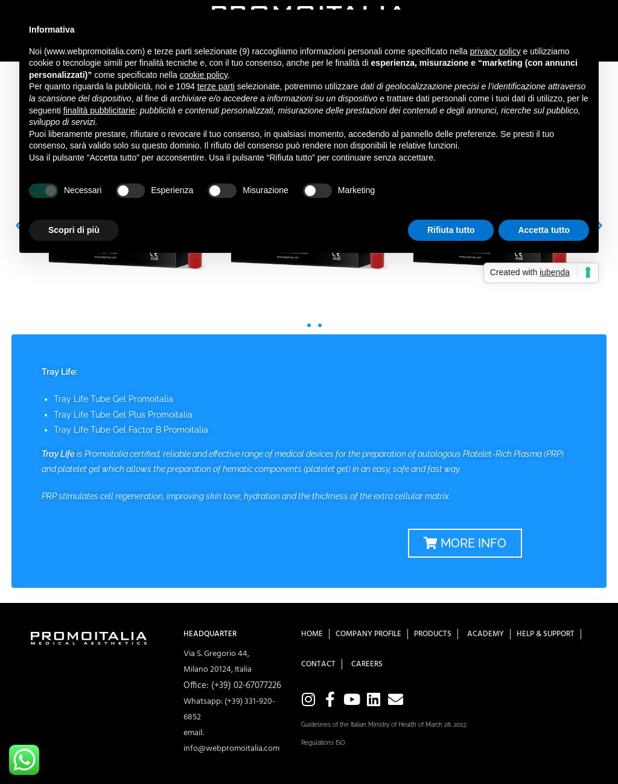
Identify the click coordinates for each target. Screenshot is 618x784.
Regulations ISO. (323, 742)
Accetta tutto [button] (544, 230)
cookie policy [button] (204, 75)
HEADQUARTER (210, 634)
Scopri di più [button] (74, 230)
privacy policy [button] (495, 51)
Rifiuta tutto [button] (451, 230)
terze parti (216, 86)
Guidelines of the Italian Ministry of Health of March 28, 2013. (384, 724)
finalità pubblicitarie (99, 110)
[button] (298, 325)
